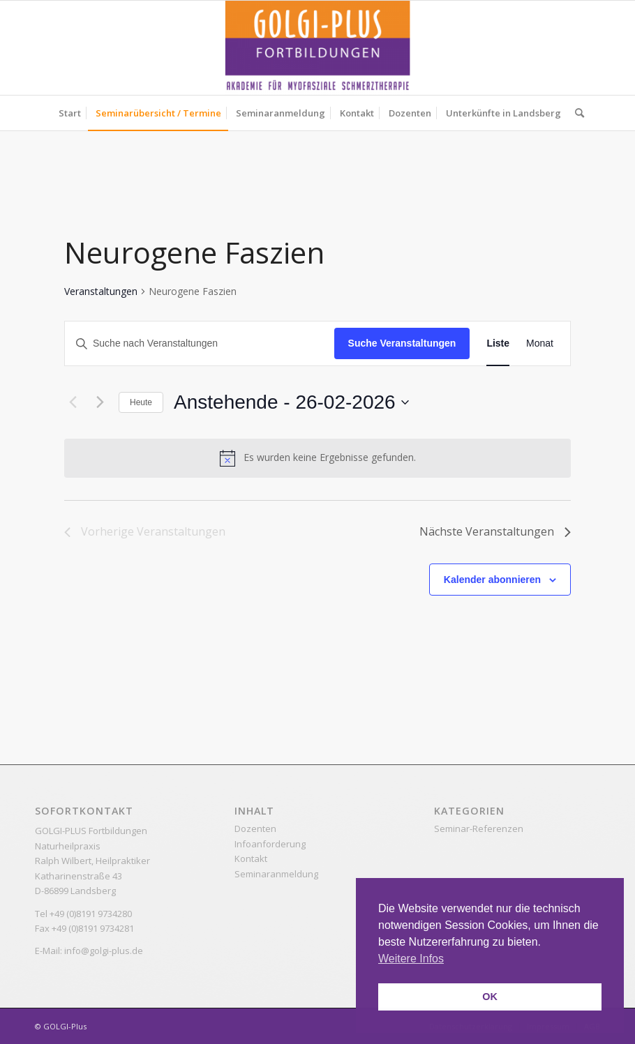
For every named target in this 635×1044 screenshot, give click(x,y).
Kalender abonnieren (492, 579)
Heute (141, 402)
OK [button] (490, 996)
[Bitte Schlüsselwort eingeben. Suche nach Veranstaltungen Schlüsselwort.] (199, 343)
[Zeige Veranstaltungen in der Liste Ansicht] (497, 343)
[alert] (317, 458)
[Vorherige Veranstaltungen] (72, 402)
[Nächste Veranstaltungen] (99, 402)
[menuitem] (70, 113)
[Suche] (576, 113)
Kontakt (250, 858)
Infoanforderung (270, 844)
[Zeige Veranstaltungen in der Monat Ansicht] (539, 343)
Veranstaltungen (100, 291)
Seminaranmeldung (276, 874)
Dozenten (255, 828)
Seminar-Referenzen (478, 828)
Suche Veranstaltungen (402, 343)
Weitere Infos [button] (411, 958)
